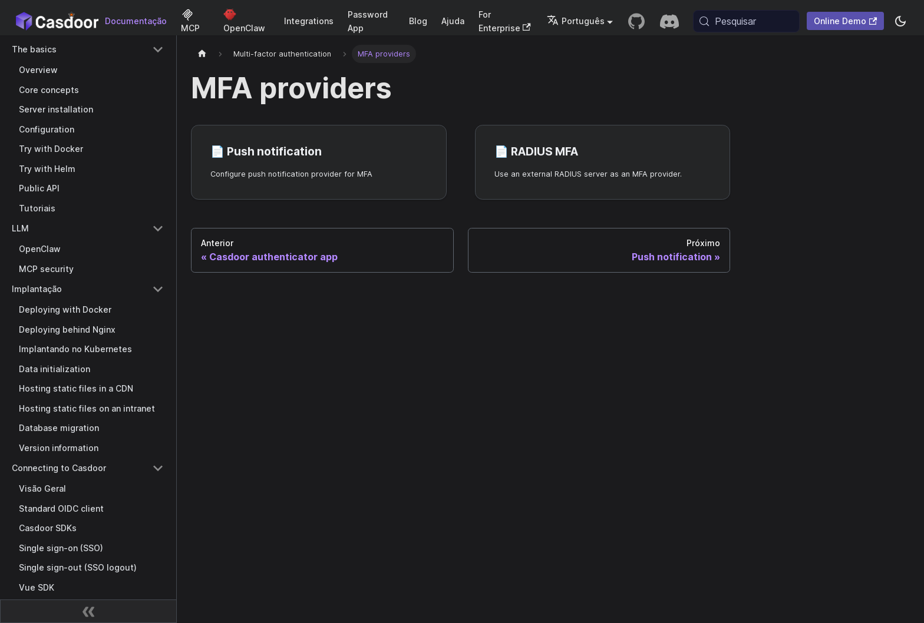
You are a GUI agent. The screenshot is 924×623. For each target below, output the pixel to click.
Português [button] (576, 21)
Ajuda (452, 21)
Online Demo (845, 21)
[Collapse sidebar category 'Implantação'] (158, 289)
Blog (418, 21)
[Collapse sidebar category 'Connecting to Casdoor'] (158, 468)
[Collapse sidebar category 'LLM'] (158, 228)
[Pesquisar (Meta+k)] (746, 21)
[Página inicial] (202, 54)
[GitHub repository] (636, 21)
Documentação (136, 21)
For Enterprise (504, 21)
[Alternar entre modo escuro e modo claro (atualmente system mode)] (900, 21)
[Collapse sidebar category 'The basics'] (158, 49)
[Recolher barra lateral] (88, 611)
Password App (368, 21)
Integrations (309, 21)
